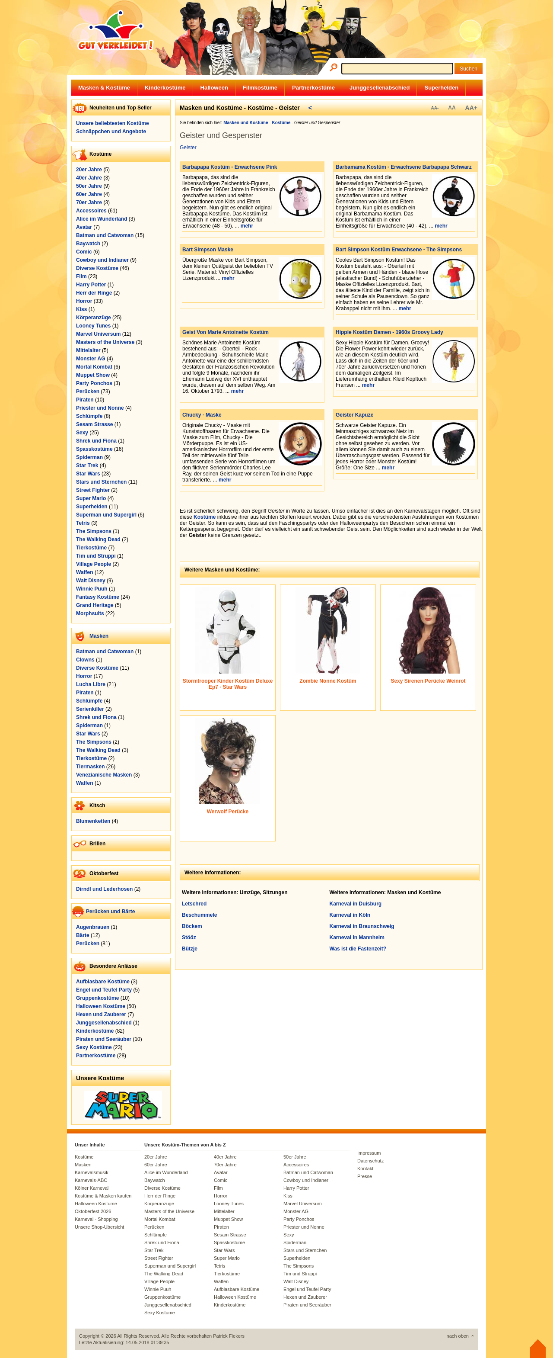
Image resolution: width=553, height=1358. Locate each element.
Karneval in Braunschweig (362, 926)
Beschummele (199, 915)
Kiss (81, 309)
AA (451, 108)
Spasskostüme (94, 449)
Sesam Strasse (94, 424)
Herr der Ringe (94, 293)
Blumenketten (93, 821)
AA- (435, 108)
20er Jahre (89, 170)
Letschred (194, 904)
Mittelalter (88, 350)
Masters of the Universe (105, 342)
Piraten (85, 400)
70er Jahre (89, 202)
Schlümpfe (89, 416)
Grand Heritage (95, 605)
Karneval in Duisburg (356, 904)
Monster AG (90, 359)
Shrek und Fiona (96, 441)
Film (81, 276)
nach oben (458, 1336)
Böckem (192, 926)
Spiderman (89, 457)
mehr (247, 226)
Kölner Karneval (91, 1188)
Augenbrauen (92, 927)
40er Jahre (89, 178)
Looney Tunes (93, 326)
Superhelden (441, 87)
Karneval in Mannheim (357, 937)
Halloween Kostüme (100, 1006)
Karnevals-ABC (91, 1180)
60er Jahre (89, 194)
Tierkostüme (91, 548)
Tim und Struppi (96, 556)
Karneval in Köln (350, 915)
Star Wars (88, 474)
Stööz (189, 937)
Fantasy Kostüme (97, 597)
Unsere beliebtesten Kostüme (112, 123)
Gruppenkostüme (97, 998)
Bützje (189, 949)
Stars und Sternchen (101, 482)
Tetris (83, 523)
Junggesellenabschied (380, 87)
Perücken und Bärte (110, 912)
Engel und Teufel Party (104, 990)
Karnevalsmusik (91, 1172)
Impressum (369, 1153)
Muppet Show (93, 375)
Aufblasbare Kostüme (103, 982)
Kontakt (365, 1168)
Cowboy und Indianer (102, 260)
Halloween (214, 87)
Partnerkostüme (313, 87)
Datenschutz (370, 1160)
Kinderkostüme (165, 87)
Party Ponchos (94, 383)
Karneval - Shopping (96, 1219)
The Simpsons (93, 531)
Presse (364, 1176)
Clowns (85, 660)
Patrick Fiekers (229, 1336)
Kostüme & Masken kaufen (103, 1195)
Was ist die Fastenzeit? (358, 949)
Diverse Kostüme (97, 268)
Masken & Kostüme (104, 87)
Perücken (87, 391)
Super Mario (91, 498)
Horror (84, 301)
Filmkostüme (260, 87)
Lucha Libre (90, 684)
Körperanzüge (93, 318)
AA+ (471, 107)
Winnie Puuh (92, 589)
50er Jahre (89, 186)
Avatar (84, 227)
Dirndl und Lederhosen (104, 889)
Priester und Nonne (100, 408)
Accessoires (91, 211)
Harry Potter (91, 285)
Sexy (82, 433)
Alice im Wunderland (101, 219)
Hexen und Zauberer (101, 1014)
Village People (93, 564)
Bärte (82, 935)
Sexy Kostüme (94, 1047)
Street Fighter (93, 490)
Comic (84, 252)
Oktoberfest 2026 (93, 1211)
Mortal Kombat (94, 367)
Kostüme (205, 517)
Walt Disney (90, 581)
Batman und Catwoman (104, 235)
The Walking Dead (98, 539)
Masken (98, 636)
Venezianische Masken (104, 775)
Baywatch (88, 244)
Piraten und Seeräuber (103, 1039)
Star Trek (87, 465)
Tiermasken (90, 767)
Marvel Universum (98, 334)
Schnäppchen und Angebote (111, 131)
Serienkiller (90, 709)
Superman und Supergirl (106, 515)
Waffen (84, 572)
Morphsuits (90, 613)
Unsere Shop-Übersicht (99, 1227)
